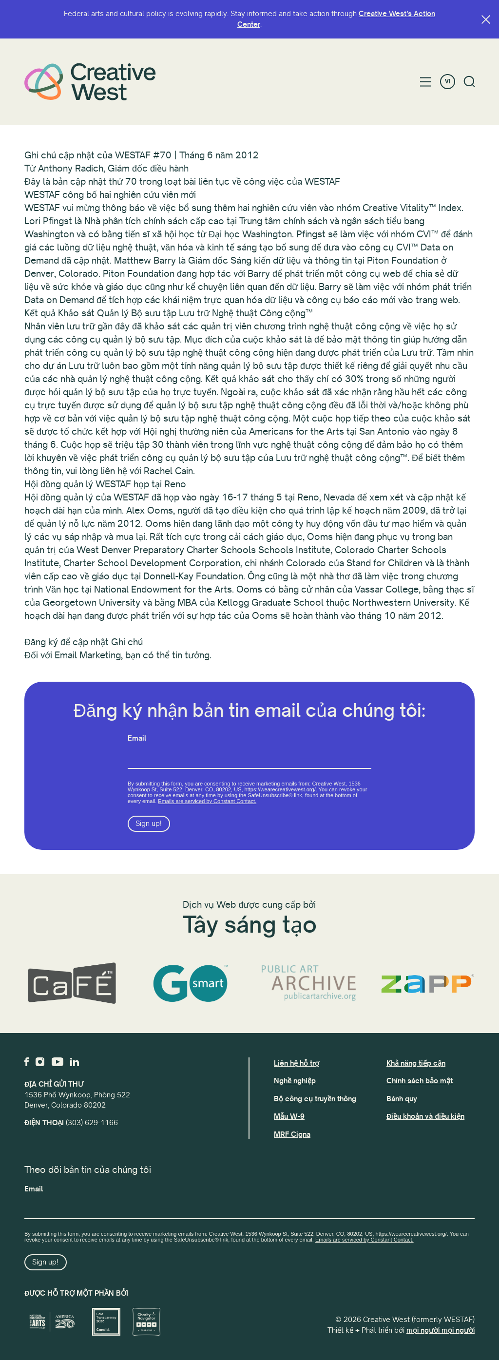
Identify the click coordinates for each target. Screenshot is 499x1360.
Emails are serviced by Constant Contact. (207, 801)
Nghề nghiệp (295, 1080)
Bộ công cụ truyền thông (315, 1098)
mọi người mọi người (440, 1330)
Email (137, 738)
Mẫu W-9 (289, 1116)
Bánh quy (401, 1098)
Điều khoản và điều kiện (425, 1116)
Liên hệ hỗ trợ (296, 1063)
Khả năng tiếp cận (415, 1063)
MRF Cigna (292, 1134)
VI (447, 81)
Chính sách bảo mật (419, 1080)
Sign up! (148, 823)
